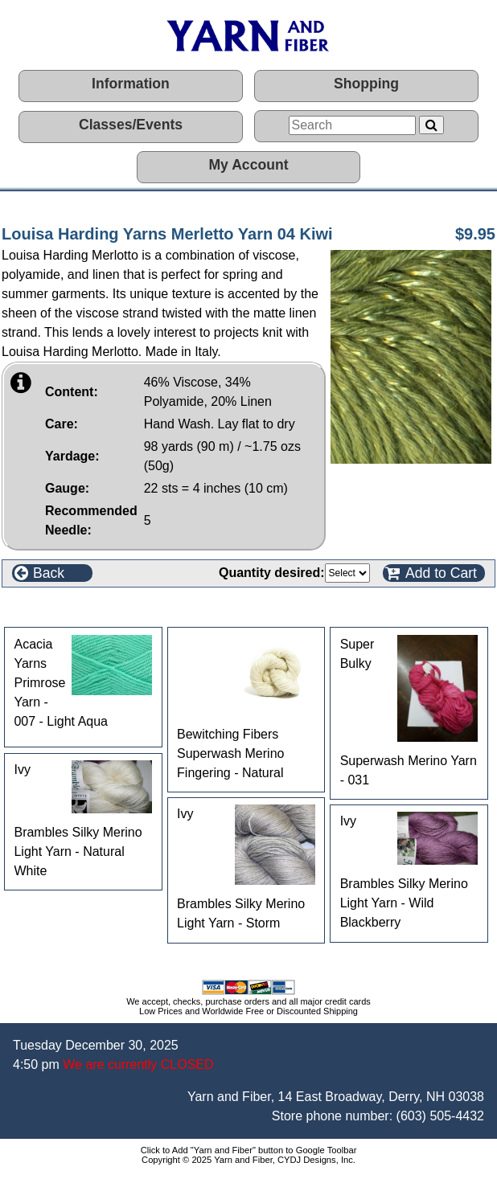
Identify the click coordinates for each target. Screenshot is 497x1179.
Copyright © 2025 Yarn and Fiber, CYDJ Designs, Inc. (248, 1160)
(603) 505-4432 (440, 1116)
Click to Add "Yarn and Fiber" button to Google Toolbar (249, 1150)
